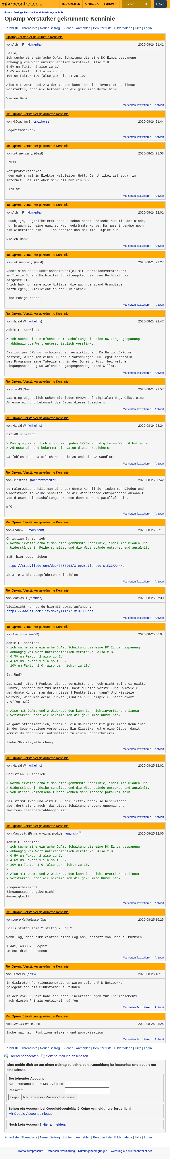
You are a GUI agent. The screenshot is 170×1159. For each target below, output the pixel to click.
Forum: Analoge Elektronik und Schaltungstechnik (33, 12)
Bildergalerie (123, 28)
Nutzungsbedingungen (92, 1151)
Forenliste (12, 28)
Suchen (67, 28)
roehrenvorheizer (43, 480)
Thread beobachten (21, 1056)
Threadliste (29, 28)
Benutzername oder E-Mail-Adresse (35, 1084)
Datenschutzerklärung (60, 1151)
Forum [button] (110, 4)
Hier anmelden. (54, 1124)
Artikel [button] (92, 4)
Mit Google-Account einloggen (31, 1113)
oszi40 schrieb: (20, 434)
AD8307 (25, 946)
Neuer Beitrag (50, 28)
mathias (35, 598)
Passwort (15, 1090)
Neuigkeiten (71, 4)
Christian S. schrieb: (26, 538)
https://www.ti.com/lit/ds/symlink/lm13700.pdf (49, 611)
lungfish (71, 833)
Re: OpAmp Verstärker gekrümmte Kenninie (37, 114)
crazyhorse (41, 121)
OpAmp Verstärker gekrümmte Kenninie (34, 37)
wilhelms (35, 321)
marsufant (36, 530)
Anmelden (83, 28)
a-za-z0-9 (31, 634)
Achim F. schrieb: (22, 330)
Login (160, 4)
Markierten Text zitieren (137, 105)
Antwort (159, 105)
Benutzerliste (102, 28)
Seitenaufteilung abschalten (64, 1056)
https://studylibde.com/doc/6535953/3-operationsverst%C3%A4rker (66, 566)
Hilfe (138, 28)
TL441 (11, 946)
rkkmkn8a (34, 44)
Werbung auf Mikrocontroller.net (131, 1151)
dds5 (31, 974)
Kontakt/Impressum (30, 1151)
